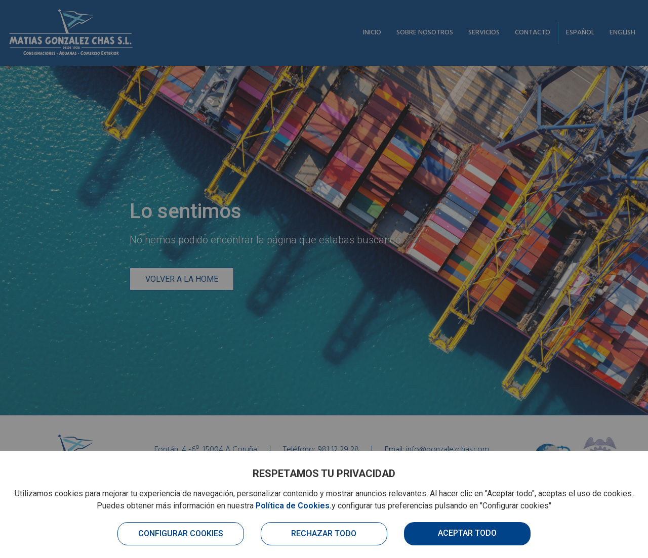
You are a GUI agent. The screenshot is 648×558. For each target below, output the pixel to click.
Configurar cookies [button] (180, 533)
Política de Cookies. (294, 505)
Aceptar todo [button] (467, 533)
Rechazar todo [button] (323, 533)
